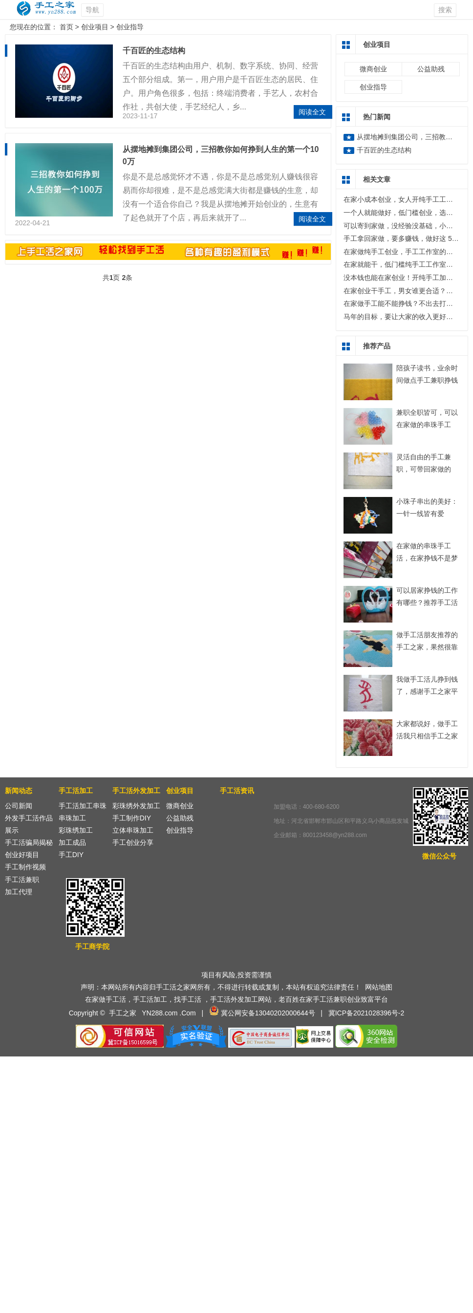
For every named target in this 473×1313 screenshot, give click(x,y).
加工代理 (18, 892)
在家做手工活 (105, 999)
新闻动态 (18, 791)
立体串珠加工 (132, 830)
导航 (92, 10)
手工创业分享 (132, 842)
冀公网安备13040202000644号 (268, 1013)
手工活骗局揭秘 (29, 842)
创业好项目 (22, 855)
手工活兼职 (22, 879)
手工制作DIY (131, 818)
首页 (66, 27)
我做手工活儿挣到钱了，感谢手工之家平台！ (427, 691)
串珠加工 (72, 818)
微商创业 (373, 69)
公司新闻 (18, 806)
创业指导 (130, 27)
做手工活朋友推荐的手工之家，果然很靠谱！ (427, 647)
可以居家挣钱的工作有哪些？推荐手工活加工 (427, 602)
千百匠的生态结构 (154, 50)
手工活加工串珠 (83, 806)
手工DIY (71, 855)
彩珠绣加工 (76, 830)
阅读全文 (312, 112)
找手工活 (187, 999)
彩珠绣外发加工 (136, 806)
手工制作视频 (25, 867)
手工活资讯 (237, 791)
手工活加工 (76, 791)
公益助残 (431, 69)
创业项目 (94, 27)
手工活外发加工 (136, 791)
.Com (187, 1013)
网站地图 (378, 987)
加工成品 (72, 842)
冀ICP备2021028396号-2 (366, 1013)
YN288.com (159, 1013)
